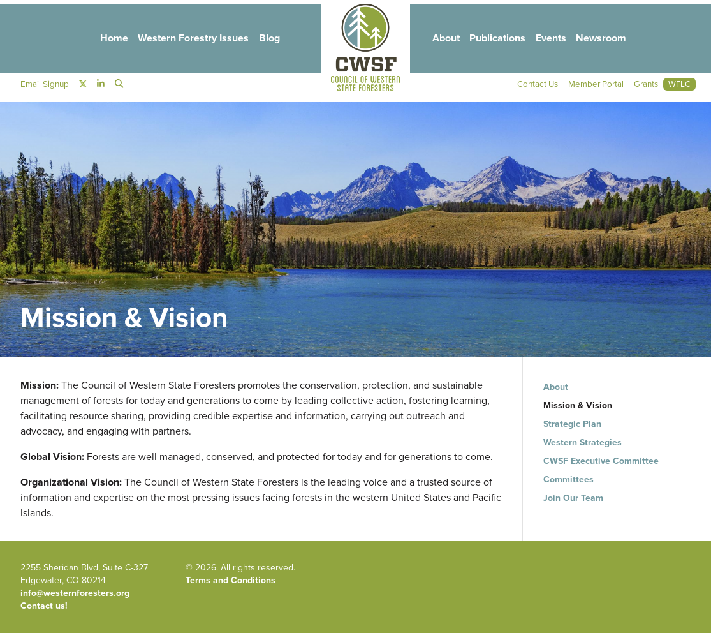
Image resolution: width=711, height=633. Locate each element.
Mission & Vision (577, 405)
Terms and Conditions (230, 580)
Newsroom (610, 39)
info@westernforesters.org (74, 593)
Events (556, 39)
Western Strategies (582, 442)
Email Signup (45, 86)
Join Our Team (573, 498)
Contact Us (531, 86)
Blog (266, 39)
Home (105, 39)
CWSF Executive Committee (601, 461)
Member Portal (592, 86)
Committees (568, 479)
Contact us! (44, 606)
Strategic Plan (572, 424)
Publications (501, 39)
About (446, 39)
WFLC (679, 86)
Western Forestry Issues (187, 39)
